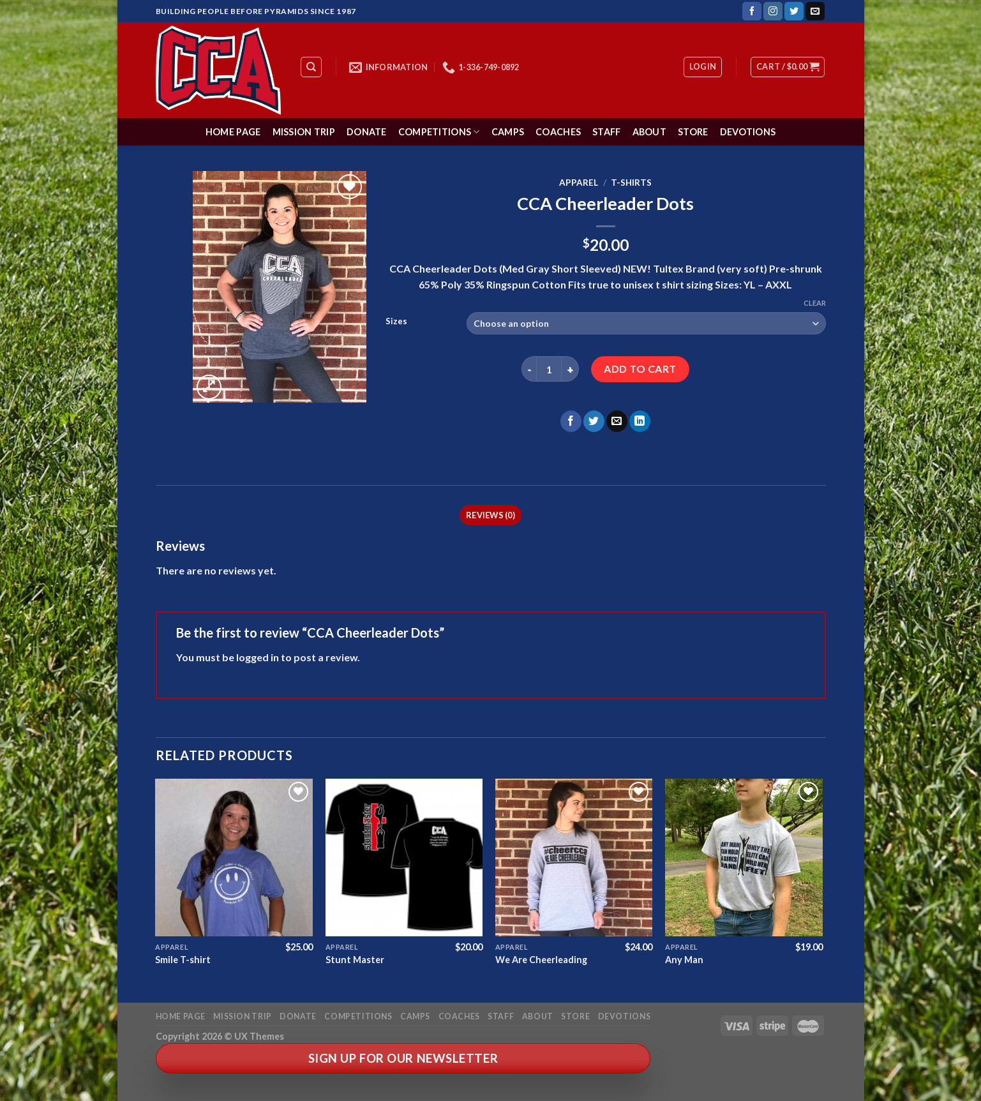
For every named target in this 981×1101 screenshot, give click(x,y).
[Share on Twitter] (593, 421)
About (649, 131)
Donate (367, 131)
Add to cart (640, 369)
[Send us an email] (815, 11)
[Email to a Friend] (616, 421)
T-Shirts (631, 182)
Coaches (558, 131)
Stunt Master (355, 959)
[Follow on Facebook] (751, 11)
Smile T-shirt (183, 959)
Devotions (748, 131)
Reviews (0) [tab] (490, 515)
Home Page (233, 131)
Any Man (684, 959)
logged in (257, 657)
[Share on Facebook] (570, 421)
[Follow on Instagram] (773, 11)
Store (693, 131)
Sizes (396, 321)
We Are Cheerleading (541, 959)
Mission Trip (304, 131)
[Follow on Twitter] (794, 11)
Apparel (578, 182)
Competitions (439, 132)
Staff (606, 131)
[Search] (311, 67)
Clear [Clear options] (815, 303)
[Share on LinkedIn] (639, 421)
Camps (507, 131)
